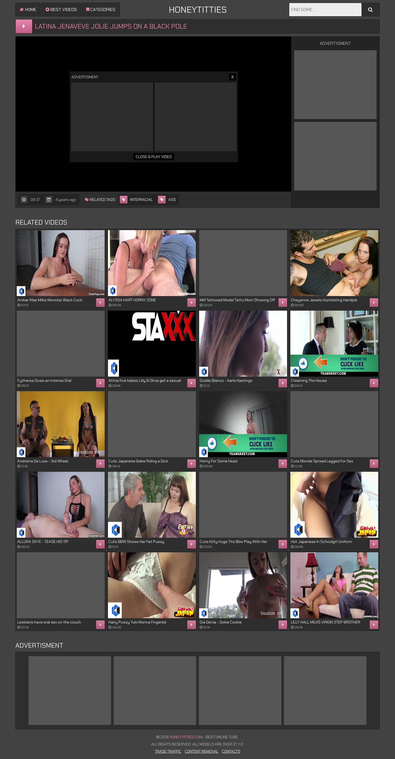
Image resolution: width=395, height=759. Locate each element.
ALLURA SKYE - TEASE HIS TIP (42, 541)
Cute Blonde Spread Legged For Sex (322, 461)
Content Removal (201, 751)
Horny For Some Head (218, 461)
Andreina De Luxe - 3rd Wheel (42, 461)
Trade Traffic (168, 751)
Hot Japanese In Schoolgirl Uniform (321, 541)
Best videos (61, 9)
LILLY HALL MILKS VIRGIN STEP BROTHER (325, 622)
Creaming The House (309, 380)
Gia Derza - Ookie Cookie (221, 622)
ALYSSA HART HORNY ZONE (132, 299)
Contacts (231, 751)
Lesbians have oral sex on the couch (49, 622)
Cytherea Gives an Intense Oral (44, 380)
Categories (100, 9)
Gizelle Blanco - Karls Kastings (226, 380)
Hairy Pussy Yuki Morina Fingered (137, 622)
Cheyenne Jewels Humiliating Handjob (324, 299)
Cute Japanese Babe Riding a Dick (138, 461)
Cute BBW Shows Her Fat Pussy (136, 541)
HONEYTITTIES (198, 9)
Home (28, 9)
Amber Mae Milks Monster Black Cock (49, 299)
